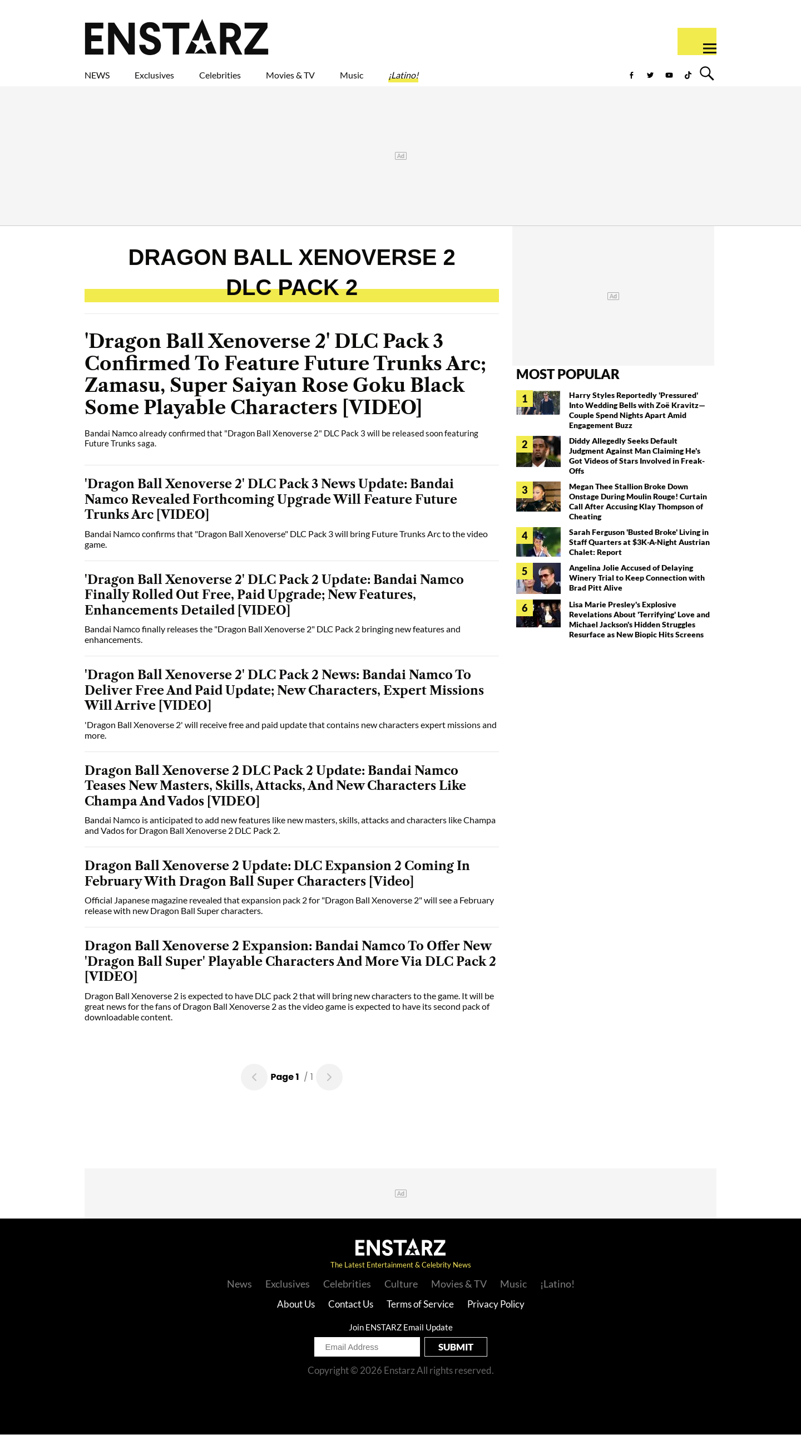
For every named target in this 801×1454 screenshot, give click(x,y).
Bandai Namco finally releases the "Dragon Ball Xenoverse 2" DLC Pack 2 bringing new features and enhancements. (273, 653)
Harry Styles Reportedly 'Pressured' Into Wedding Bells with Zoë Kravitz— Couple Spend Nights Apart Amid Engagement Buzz (637, 429)
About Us (296, 1323)
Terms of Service (420, 1323)
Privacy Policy (496, 1323)
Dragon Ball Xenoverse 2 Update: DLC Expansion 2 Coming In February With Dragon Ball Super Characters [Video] (277, 893)
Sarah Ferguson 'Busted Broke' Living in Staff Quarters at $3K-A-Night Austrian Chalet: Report (639, 561)
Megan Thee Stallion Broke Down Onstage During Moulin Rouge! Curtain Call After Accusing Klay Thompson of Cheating (638, 521)
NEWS (104, 82)
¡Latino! (520, 82)
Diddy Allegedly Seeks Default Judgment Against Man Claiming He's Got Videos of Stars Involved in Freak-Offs (637, 475)
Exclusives (181, 82)
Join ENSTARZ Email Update (401, 1347)
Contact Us (350, 1323)
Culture (401, 1303)
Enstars (177, 36)
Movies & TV (369, 82)
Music (452, 82)
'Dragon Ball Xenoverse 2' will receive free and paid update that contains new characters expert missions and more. (291, 749)
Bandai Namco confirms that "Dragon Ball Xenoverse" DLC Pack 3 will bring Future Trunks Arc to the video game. (286, 558)
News (239, 1303)
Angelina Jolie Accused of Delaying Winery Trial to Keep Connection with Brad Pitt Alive (637, 597)
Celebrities (271, 82)
